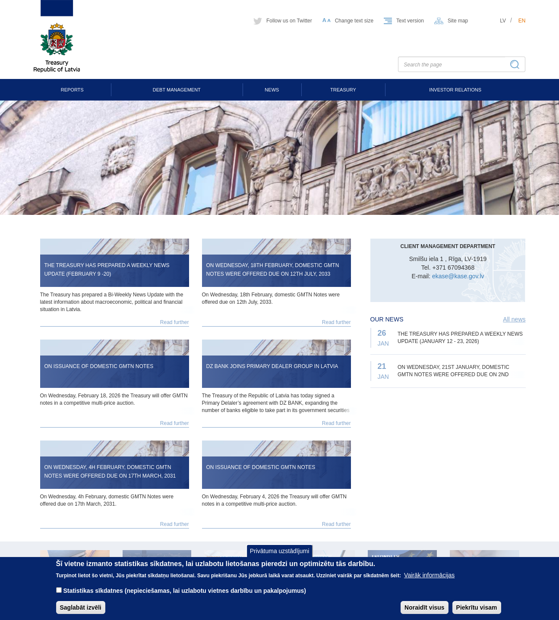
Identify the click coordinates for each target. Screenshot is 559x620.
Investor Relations (455, 89)
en (522, 21)
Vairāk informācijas (429, 581)
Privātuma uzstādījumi (280, 556)
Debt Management (177, 89)
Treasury (343, 89)
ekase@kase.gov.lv (458, 276)
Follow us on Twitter (289, 21)
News (272, 89)
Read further (174, 322)
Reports (72, 89)
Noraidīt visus (424, 613)
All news (514, 319)
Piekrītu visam (476, 613)
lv (503, 21)
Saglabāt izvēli (80, 613)
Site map (458, 21)
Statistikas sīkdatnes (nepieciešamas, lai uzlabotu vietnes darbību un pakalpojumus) (184, 596)
